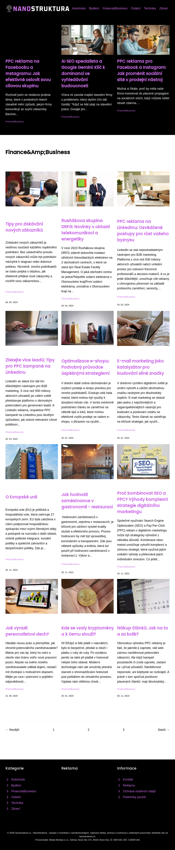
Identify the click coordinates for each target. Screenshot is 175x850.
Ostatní (136, 8)
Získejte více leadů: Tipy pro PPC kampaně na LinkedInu (30, 366)
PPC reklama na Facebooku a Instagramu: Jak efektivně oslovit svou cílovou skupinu (28, 73)
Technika (150, 8)
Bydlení (94, 8)
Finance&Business (115, 8)
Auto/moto (79, 8)
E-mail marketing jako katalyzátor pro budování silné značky (140, 367)
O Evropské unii (21, 497)
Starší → (164, 729)
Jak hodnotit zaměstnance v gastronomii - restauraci (87, 501)
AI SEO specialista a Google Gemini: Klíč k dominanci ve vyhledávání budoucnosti (83, 73)
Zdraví (163, 8)
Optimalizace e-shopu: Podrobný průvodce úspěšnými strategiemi (85, 367)
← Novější (12, 729)
